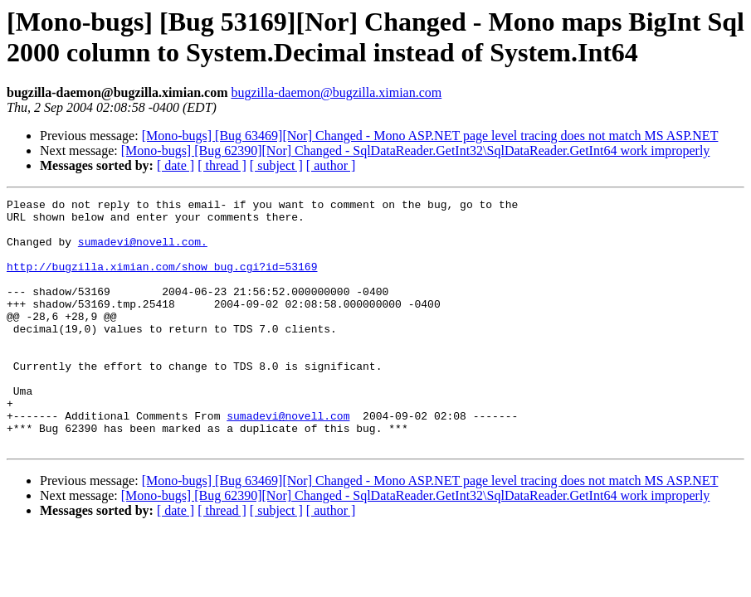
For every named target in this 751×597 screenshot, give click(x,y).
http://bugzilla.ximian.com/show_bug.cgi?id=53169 (162, 281)
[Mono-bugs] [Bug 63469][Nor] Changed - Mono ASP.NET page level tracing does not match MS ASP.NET (430, 136)
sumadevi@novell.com (288, 460)
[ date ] (175, 165)
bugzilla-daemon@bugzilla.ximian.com (336, 92)
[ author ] (331, 165)
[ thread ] (222, 165)
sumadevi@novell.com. (142, 251)
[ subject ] (276, 165)
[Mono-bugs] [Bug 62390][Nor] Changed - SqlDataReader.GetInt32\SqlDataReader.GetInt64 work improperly (415, 150)
